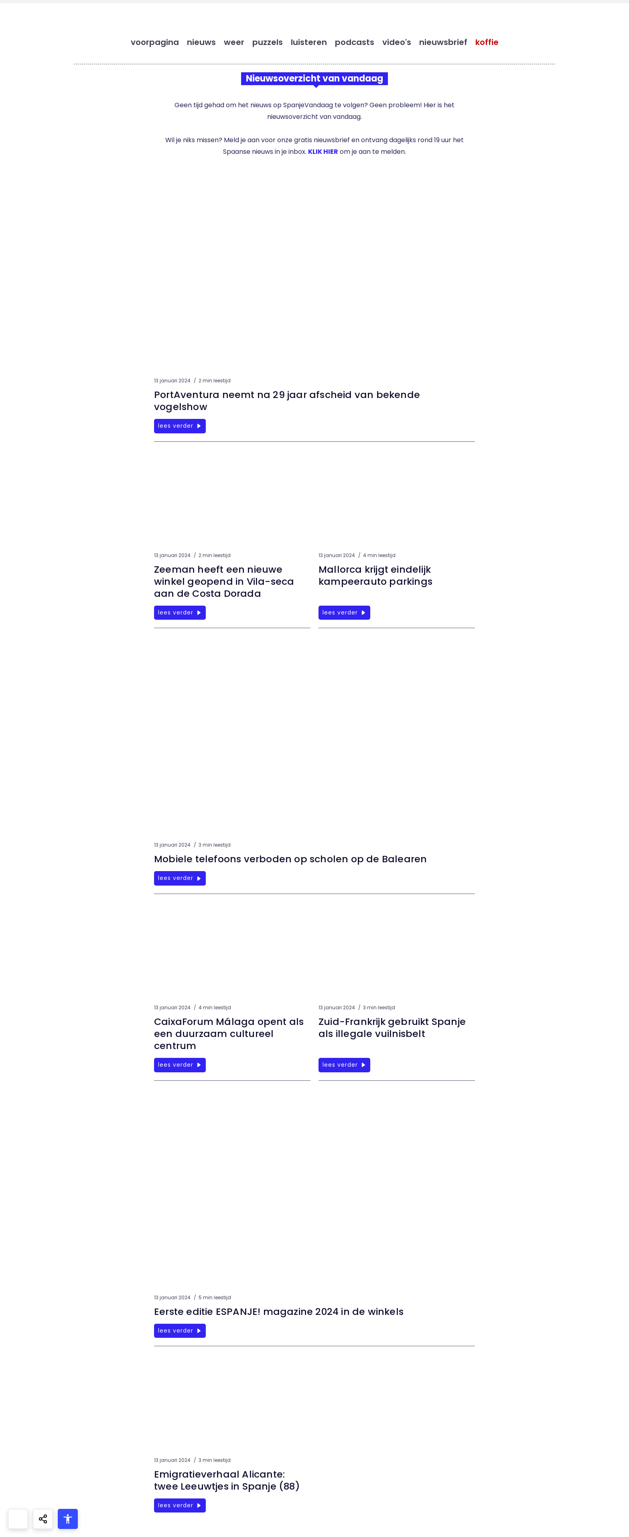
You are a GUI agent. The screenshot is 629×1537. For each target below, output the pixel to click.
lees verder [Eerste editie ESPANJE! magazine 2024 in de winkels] (180, 1331)
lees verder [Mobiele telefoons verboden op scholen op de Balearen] (180, 879)
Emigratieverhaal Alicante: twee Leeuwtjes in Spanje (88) (228, 1480)
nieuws (201, 42)
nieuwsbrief (443, 42)
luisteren (309, 42)
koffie (487, 42)
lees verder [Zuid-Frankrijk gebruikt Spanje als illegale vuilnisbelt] (344, 1065)
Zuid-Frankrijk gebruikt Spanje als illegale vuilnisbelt (393, 1028)
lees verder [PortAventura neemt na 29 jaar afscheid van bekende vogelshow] (180, 427)
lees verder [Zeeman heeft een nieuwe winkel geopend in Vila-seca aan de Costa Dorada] (180, 613)
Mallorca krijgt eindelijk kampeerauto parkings (376, 576)
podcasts (354, 42)
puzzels (267, 42)
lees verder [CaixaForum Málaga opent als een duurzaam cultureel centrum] (180, 1065)
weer (234, 42)
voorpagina (155, 42)
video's (396, 42)
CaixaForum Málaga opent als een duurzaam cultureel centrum (230, 1034)
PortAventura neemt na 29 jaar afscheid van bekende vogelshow (288, 401)
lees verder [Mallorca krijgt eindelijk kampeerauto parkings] (344, 613)
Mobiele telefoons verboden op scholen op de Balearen (292, 859)
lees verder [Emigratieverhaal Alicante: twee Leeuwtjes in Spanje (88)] (180, 1506)
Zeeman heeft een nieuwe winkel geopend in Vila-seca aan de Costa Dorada (225, 582)
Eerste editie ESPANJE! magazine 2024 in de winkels (280, 1312)
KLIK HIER (323, 152)
